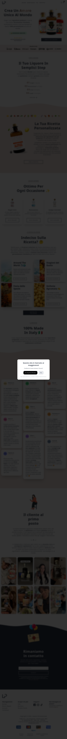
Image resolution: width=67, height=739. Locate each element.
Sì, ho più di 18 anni (30, 373)
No (41, 373)
